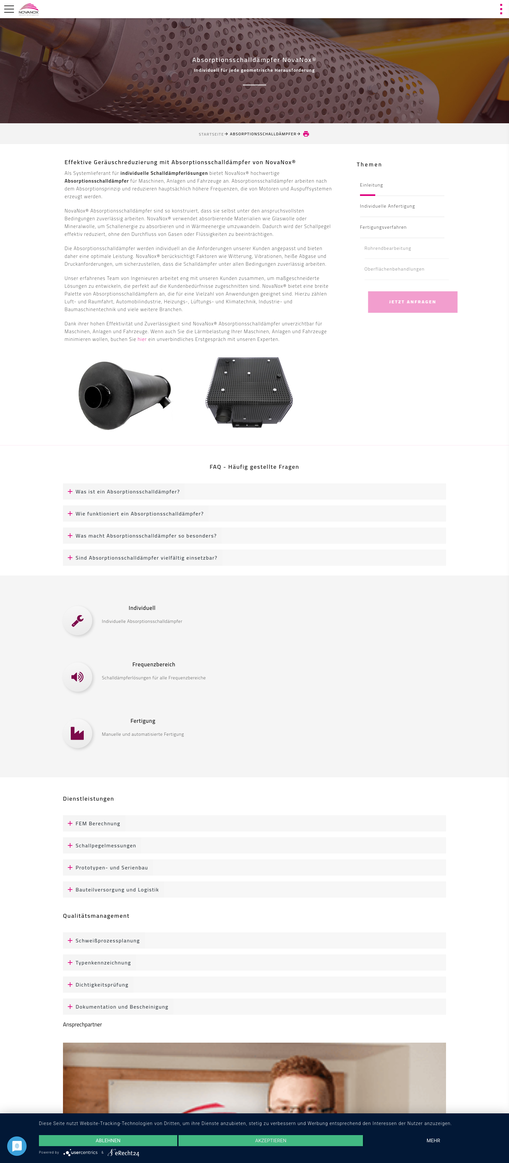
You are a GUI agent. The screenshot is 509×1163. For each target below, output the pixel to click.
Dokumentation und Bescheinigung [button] (115, 1007)
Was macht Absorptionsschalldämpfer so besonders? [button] (140, 535)
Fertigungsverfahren (383, 227)
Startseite (211, 134)
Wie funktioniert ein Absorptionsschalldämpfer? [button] (133, 513)
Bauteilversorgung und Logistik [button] (111, 889)
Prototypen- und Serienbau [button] (105, 867)
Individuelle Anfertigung (387, 206)
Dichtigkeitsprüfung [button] (96, 984)
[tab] (254, 491)
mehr (433, 1141)
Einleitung (371, 185)
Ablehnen (108, 1141)
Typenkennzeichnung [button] (97, 962)
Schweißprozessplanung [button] (101, 940)
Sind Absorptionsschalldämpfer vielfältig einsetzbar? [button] (140, 558)
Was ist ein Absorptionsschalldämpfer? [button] (121, 491)
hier (142, 339)
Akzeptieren (270, 1141)
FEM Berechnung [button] (91, 823)
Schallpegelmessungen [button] (99, 845)
